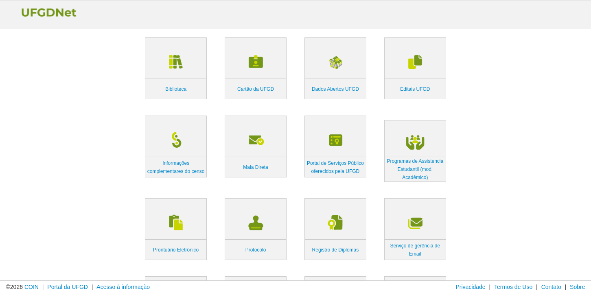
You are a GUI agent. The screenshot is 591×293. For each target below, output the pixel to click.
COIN (31, 287)
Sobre (577, 287)
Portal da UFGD (67, 287)
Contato (551, 287)
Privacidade (470, 287)
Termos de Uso (513, 287)
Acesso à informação (123, 287)
